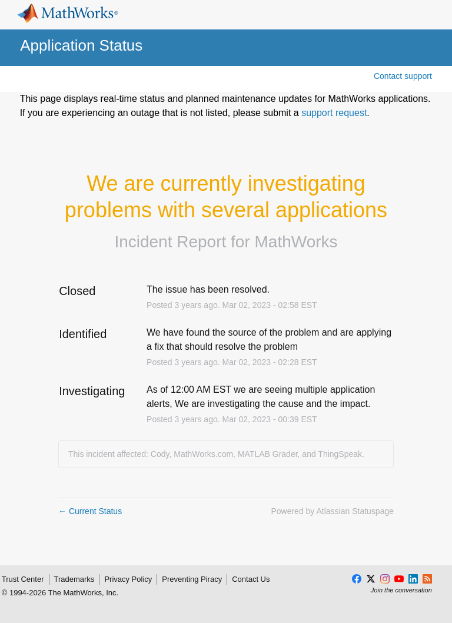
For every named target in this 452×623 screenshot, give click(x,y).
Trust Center (23, 579)
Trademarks (74, 579)
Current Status (90, 511)
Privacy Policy (128, 579)
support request (334, 113)
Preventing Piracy (192, 579)
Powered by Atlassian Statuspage (332, 511)
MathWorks (296, 242)
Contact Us (251, 579)
